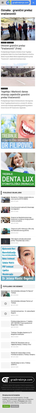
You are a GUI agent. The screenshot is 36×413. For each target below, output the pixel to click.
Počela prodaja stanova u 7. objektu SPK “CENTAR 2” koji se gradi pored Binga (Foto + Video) (21, 323)
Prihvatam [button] (6, 406)
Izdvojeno (3, 42)
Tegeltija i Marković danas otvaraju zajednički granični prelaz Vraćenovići (15, 94)
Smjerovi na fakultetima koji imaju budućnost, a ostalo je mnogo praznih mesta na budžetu (22, 219)
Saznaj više (15, 406)
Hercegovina (10, 42)
